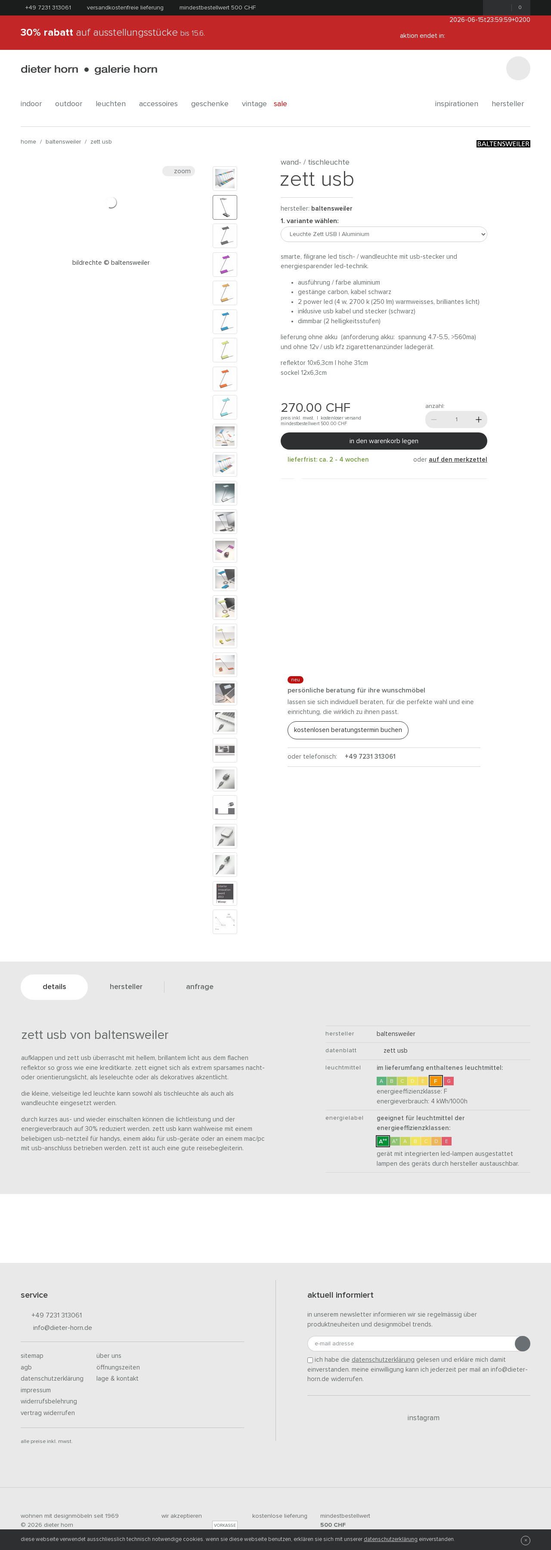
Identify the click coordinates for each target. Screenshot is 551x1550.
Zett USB (101, 142)
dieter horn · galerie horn (89, 70)
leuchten (114, 104)
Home (28, 142)
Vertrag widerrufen (48, 1413)
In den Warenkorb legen (384, 441)
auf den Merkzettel (458, 459)
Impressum (36, 1390)
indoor (34, 104)
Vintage (254, 104)
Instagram (419, 1418)
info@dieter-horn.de (56, 1328)
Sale (285, 104)
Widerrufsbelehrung (49, 1401)
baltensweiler (63, 142)
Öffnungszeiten (118, 1367)
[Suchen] (518, 68)
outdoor (72, 104)
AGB (26, 1367)
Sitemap (32, 1356)
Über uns (108, 1356)
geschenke (213, 104)
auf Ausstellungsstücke (113, 33)
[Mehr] (478, 419)
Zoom (179, 171)
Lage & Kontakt (117, 1378)
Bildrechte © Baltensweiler (111, 263)
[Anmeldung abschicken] (522, 1343)
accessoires (161, 104)
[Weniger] (434, 419)
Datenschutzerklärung (52, 1378)
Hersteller (511, 104)
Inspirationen (460, 104)
